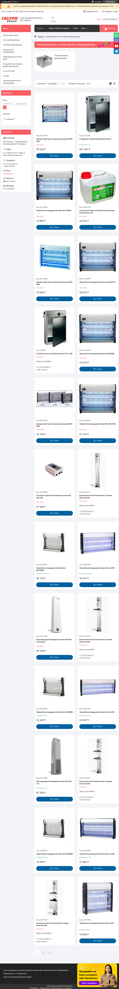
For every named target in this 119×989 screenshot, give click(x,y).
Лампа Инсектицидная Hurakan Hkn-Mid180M (51, 569)
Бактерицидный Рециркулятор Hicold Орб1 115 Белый (54, 641)
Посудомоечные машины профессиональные (13, 65)
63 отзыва (98, 1)
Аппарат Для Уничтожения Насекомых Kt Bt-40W (54, 283)
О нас (75, 28)
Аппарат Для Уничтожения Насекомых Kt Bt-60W (54, 425)
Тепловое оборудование (12, 45)
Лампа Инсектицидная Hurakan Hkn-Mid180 (97, 424)
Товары (39, 28)
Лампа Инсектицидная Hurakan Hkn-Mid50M (54, 854)
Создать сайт (6, 1)
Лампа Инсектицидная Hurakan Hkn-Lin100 (96, 568)
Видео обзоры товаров (59, 28)
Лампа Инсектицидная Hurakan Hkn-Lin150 (96, 712)
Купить (56, 156)
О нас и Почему (9, 71)
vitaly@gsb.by (8, 174)
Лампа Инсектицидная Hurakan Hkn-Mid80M (54, 712)
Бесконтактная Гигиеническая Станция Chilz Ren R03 (95, 782)
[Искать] (53, 18)
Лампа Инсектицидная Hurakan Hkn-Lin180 (96, 854)
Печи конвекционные (11, 40)
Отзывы (6, 76)
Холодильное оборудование (8, 51)
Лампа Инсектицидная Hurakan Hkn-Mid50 (53, 210)
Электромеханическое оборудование (12, 82)
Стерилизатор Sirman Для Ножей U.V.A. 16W (54, 354)
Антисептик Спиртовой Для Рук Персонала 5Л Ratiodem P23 (97, 212)
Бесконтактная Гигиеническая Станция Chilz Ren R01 (95, 496)
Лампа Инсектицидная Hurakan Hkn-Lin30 (96, 923)
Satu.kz (70, 986)
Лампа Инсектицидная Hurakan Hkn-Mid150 (97, 282)
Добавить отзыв (111, 11)
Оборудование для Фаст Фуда (12, 58)
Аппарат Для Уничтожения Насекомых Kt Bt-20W (54, 140)
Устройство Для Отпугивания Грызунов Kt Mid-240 (53, 496)
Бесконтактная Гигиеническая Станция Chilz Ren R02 (95, 641)
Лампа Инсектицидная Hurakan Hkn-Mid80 (96, 354)
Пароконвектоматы (10, 35)
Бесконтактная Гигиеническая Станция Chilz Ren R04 (52, 924)
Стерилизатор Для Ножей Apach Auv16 (95, 139)
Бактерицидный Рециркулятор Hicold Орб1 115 (54, 782)
